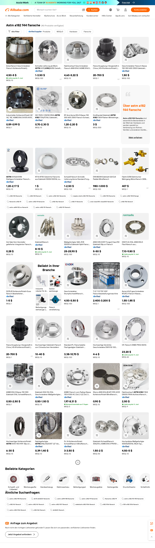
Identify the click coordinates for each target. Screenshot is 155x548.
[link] (151, 523)
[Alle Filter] (14, 31)
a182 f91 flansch (63, 207)
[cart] (118, 10)
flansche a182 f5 (14, 202)
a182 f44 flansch (34, 196)
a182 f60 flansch (38, 510)
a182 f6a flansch (56, 202)
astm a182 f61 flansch (35, 504)
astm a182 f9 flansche (88, 499)
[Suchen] (93, 10)
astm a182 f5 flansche (35, 202)
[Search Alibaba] (58, 9)
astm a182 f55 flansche (16, 499)
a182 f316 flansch (107, 504)
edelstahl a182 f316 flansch (84, 504)
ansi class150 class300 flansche (101, 202)
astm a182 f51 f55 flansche (133, 499)
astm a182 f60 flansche (56, 196)
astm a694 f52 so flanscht (17, 207)
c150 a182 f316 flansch (129, 504)
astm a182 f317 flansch (58, 504)
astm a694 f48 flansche (64, 499)
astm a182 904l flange (129, 196)
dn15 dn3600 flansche (40, 499)
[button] (83, 9)
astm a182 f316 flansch (16, 510)
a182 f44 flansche (14, 196)
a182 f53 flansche (107, 196)
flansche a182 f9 (109, 499)
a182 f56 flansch (126, 202)
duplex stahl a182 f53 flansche (83, 196)
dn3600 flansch (57, 510)
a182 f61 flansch (14, 504)
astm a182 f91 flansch (42, 207)
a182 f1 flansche (76, 202)
